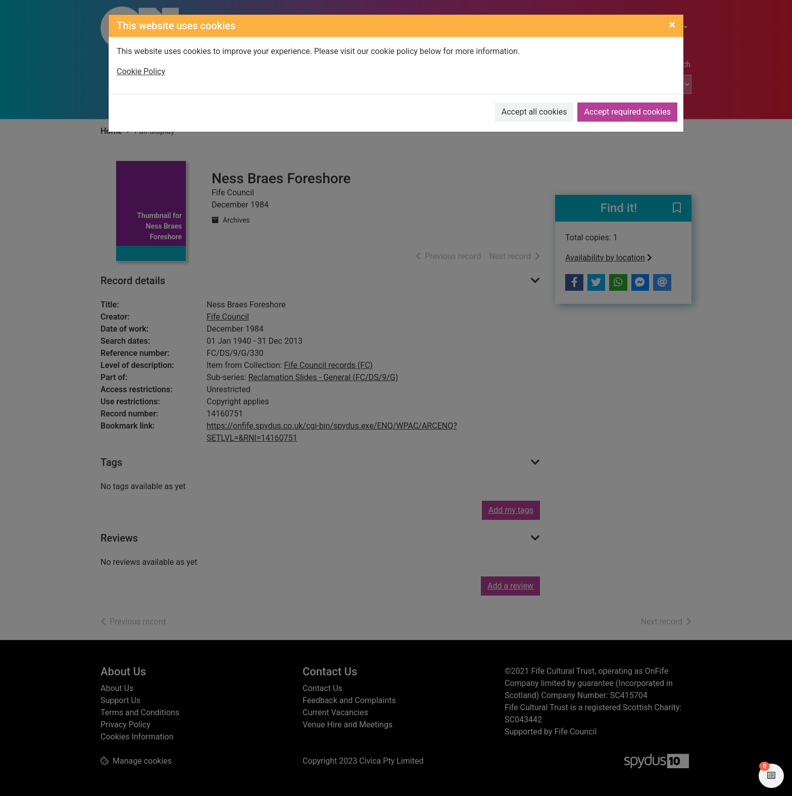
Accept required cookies (627, 112)
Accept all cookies (534, 112)
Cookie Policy (141, 71)
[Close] (672, 25)
